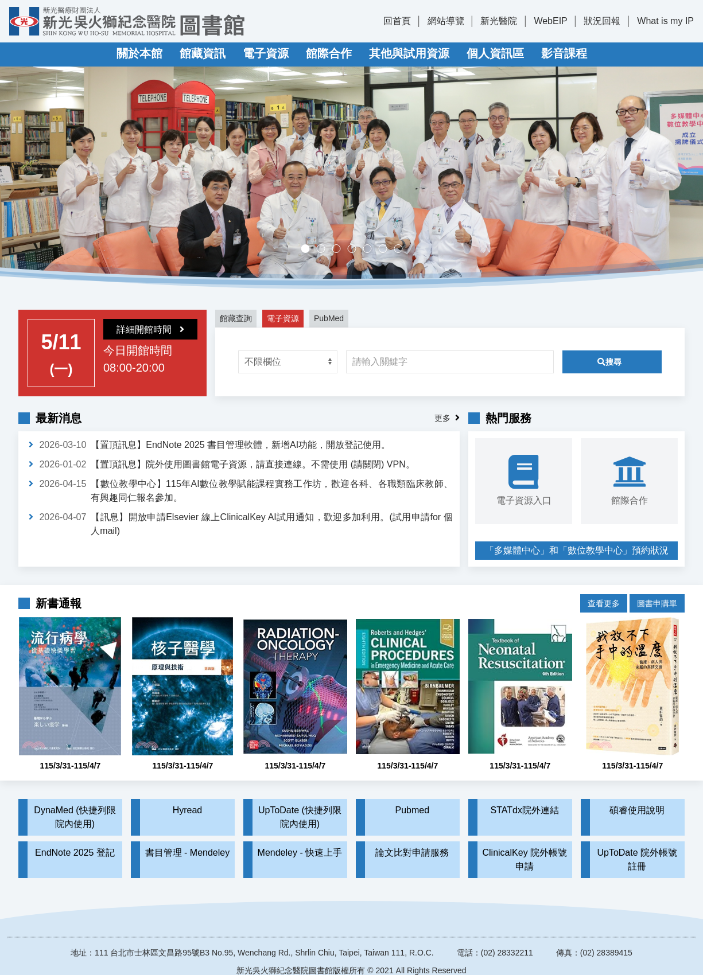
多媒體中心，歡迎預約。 (355, 250)
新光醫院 (498, 21)
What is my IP (665, 21)
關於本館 (139, 53)
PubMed (329, 318)
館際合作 (329, 53)
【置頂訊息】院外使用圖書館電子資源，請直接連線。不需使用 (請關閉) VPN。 (252, 464)
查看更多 (604, 594)
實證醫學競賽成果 (386, 250)
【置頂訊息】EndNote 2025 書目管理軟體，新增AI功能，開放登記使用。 (240, 445)
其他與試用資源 (409, 53)
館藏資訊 (203, 53)
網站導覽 (446, 21)
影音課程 (564, 53)
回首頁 (397, 21)
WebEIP (550, 21)
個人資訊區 (495, 53)
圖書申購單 (657, 594)
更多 (442, 418)
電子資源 (266, 53)
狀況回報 (602, 21)
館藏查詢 (236, 318)
